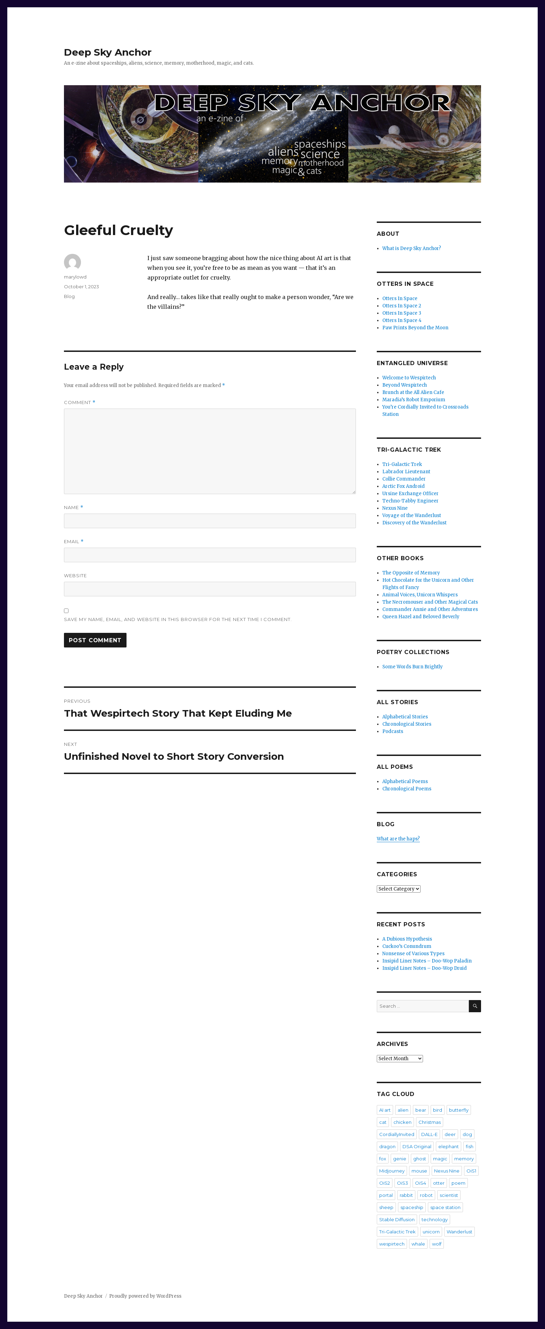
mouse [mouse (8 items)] (419, 1171)
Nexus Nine (395, 508)
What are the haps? (398, 839)
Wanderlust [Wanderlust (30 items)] (459, 1231)
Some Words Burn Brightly (412, 667)
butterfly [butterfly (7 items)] (459, 1110)
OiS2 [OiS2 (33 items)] (384, 1183)
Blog (69, 296)
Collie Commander (404, 479)
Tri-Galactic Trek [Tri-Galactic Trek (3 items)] (397, 1231)
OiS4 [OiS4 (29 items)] (420, 1183)
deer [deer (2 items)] (450, 1134)
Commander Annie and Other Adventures (430, 609)
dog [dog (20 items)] (467, 1134)
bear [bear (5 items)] (420, 1110)
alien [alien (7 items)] (403, 1110)
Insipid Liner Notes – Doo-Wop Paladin (427, 961)
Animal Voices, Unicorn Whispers (420, 595)
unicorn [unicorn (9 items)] (431, 1231)
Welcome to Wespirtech (409, 378)
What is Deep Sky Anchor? (411, 248)
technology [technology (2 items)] (435, 1219)
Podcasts (392, 731)
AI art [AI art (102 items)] (385, 1110)
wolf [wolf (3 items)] (436, 1244)
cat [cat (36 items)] (383, 1122)
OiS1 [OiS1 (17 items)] (471, 1171)
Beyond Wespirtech (404, 385)
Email (74, 542)
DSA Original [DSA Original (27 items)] (416, 1146)
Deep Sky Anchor (108, 52)
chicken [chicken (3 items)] (402, 1122)
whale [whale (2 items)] (418, 1244)
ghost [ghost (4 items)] (419, 1158)
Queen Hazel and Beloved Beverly (420, 617)
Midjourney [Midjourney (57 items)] (392, 1171)
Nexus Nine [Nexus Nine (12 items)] (446, 1171)
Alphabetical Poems (405, 781)
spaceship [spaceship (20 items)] (411, 1207)
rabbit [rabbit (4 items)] (406, 1195)
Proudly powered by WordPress (145, 1296)
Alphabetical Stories (405, 717)
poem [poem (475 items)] (458, 1183)
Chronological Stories (406, 724)
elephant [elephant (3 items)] (448, 1146)
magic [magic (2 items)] (440, 1158)
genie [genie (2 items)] (399, 1158)
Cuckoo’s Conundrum (406, 946)
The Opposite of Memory (411, 573)
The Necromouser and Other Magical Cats (430, 602)
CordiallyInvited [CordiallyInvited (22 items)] (396, 1134)
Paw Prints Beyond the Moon (415, 328)
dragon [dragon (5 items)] (387, 1146)
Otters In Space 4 (402, 320)
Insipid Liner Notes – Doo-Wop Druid (424, 968)
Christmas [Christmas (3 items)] (429, 1122)
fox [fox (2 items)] (382, 1158)
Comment (80, 402)
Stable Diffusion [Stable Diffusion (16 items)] (397, 1219)
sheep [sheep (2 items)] (386, 1207)
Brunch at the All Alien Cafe (413, 392)
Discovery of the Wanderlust (414, 523)
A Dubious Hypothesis (407, 939)
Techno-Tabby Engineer (410, 501)
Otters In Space (399, 298)
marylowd (75, 277)
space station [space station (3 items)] (445, 1207)
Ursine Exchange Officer (410, 494)
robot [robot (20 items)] (426, 1195)
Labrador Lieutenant (406, 472)
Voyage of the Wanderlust (411, 515)
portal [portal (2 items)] (386, 1195)
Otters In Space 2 (401, 306)
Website (75, 575)
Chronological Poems (406, 789)
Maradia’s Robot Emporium (413, 400)
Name (73, 507)
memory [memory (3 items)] (464, 1158)
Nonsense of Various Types (413, 954)
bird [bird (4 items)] (437, 1110)
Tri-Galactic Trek (402, 464)
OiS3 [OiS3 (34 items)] (402, 1183)
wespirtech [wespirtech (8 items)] (392, 1244)
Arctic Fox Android (403, 486)
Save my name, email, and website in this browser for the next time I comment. (178, 619)
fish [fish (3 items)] (469, 1146)
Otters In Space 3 (401, 313)
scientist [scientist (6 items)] (449, 1195)
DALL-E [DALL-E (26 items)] (429, 1134)
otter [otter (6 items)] (439, 1183)
